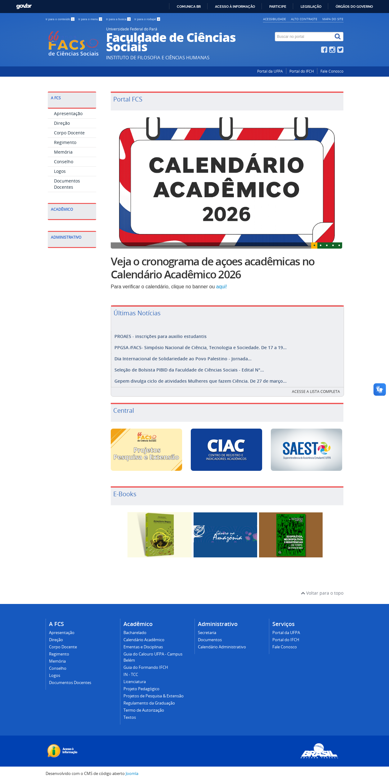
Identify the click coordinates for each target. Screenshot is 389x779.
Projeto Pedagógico (141, 685)
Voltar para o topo (322, 590)
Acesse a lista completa (316, 388)
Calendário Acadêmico (143, 636)
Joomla (132, 770)
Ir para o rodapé (147, 19)
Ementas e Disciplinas (143, 643)
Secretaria (207, 629)
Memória (63, 152)
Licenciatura (134, 678)
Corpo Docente (69, 133)
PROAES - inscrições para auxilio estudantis (160, 336)
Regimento (65, 142)
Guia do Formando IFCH (145, 664)
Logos (60, 171)
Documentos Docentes (67, 184)
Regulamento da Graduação (149, 700)
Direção (62, 123)
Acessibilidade (274, 19)
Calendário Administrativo (222, 643)
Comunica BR (189, 6)
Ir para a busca (118, 19)
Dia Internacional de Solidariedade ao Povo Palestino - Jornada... (183, 357)
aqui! (221, 286)
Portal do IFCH (301, 71)
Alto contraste (304, 19)
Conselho (63, 161)
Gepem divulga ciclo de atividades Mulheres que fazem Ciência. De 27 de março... (200, 378)
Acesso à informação (235, 6)
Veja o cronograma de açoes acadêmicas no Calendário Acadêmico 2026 (212, 268)
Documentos (210, 636)
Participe (277, 6)
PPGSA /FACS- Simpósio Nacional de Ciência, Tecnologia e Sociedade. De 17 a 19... (200, 347)
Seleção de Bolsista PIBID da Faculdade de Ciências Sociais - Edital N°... (189, 368)
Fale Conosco (331, 71)
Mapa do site (332, 19)
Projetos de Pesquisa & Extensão (153, 693)
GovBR (24, 6)
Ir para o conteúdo (60, 19)
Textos (129, 714)
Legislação (311, 6)
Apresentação (68, 113)
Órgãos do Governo (354, 6)
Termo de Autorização (143, 707)
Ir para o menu (90, 19)
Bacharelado (134, 629)
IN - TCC (130, 671)
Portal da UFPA (270, 71)
